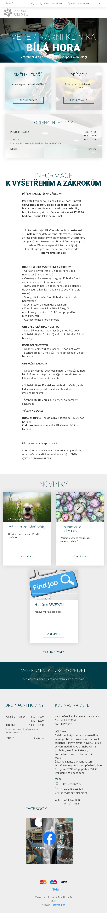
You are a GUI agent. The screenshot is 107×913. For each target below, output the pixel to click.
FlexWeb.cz (58, 904)
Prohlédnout (28, 100)
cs (100, 3)
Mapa (58, 779)
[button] (7, 40)
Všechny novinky (53, 652)
